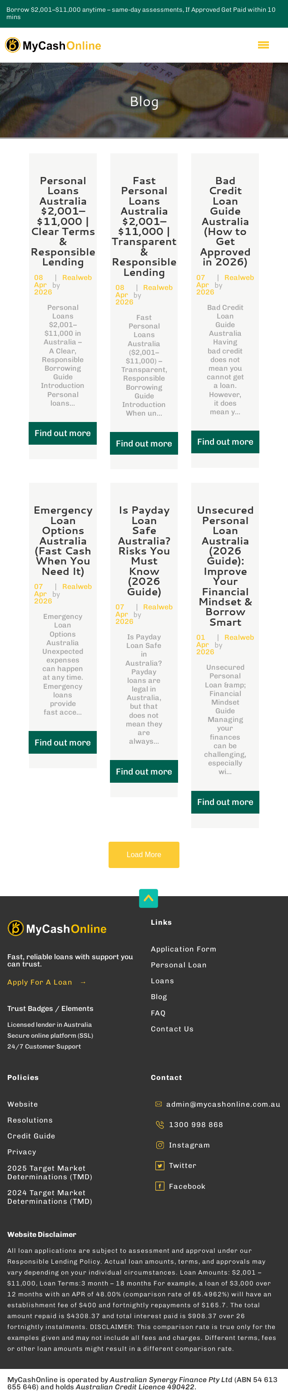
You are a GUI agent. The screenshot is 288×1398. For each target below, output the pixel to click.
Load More (144, 854)
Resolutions (30, 1120)
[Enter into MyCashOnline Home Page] (52, 45)
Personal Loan (179, 965)
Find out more (63, 433)
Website (22, 1104)
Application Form (184, 949)
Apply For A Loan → (47, 982)
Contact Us (172, 1029)
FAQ (158, 1013)
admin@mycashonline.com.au (223, 1104)
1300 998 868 (196, 1124)
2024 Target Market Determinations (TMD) (50, 1197)
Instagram (189, 1145)
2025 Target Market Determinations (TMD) (50, 1172)
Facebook (187, 1186)
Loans (162, 980)
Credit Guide (31, 1136)
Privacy (21, 1152)
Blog (159, 996)
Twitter (183, 1165)
